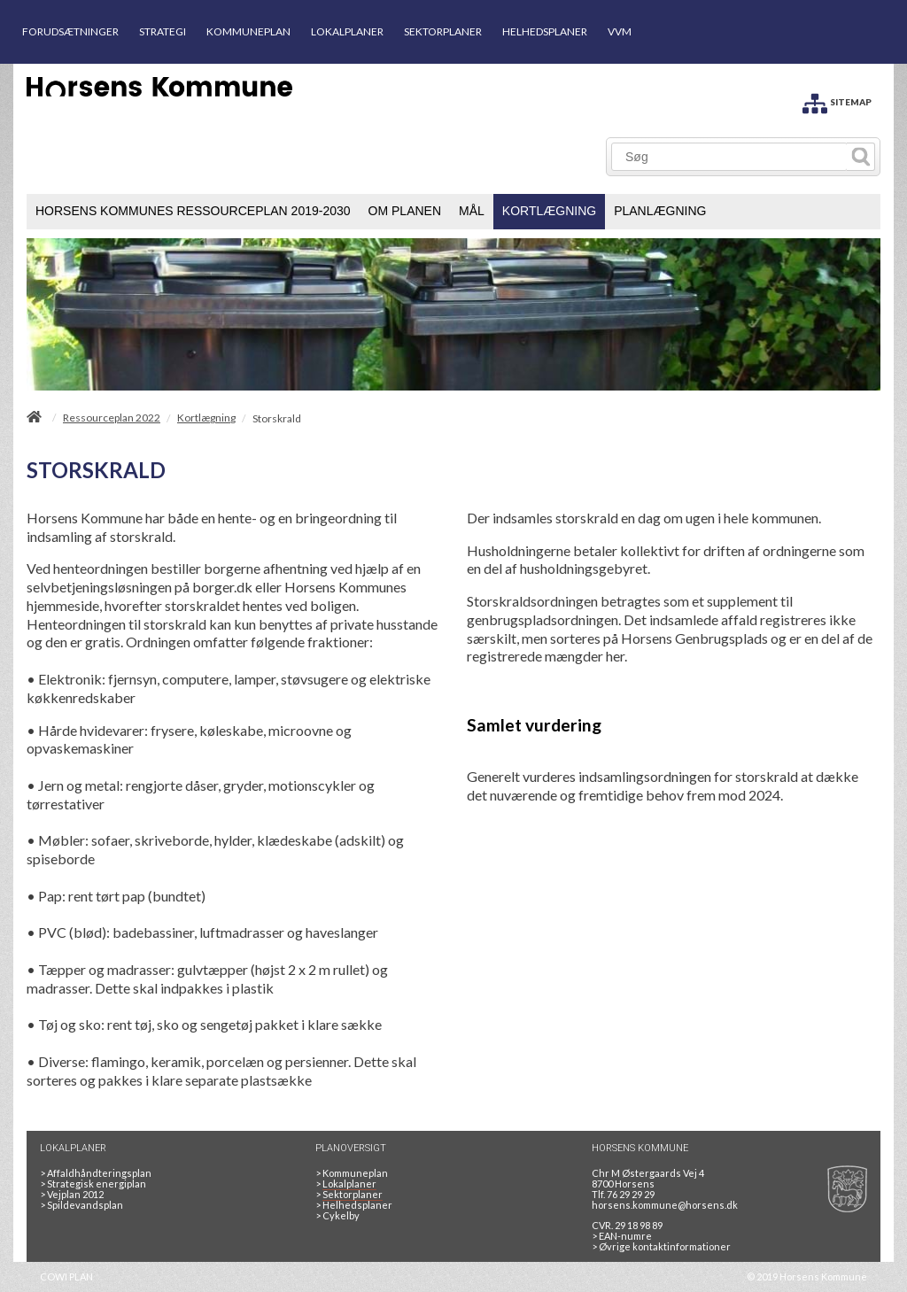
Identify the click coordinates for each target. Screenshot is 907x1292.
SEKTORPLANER (443, 31)
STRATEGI (162, 31)
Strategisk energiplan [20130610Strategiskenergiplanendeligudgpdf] (93, 1183)
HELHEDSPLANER (544, 31)
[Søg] (729, 157)
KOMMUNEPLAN (248, 31)
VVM (620, 31)
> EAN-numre (622, 1236)
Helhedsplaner (353, 1205)
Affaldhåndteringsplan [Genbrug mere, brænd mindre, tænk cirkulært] (95, 1173)
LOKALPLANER (347, 31)
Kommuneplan (351, 1173)
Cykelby (337, 1215)
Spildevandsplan (81, 1205)
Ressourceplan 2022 (111, 418)
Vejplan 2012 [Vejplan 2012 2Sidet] (72, 1194)
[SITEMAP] (837, 100)
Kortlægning (206, 418)
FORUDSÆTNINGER (70, 31)
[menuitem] (193, 211)
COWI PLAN (66, 1276)
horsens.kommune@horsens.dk (665, 1205)
